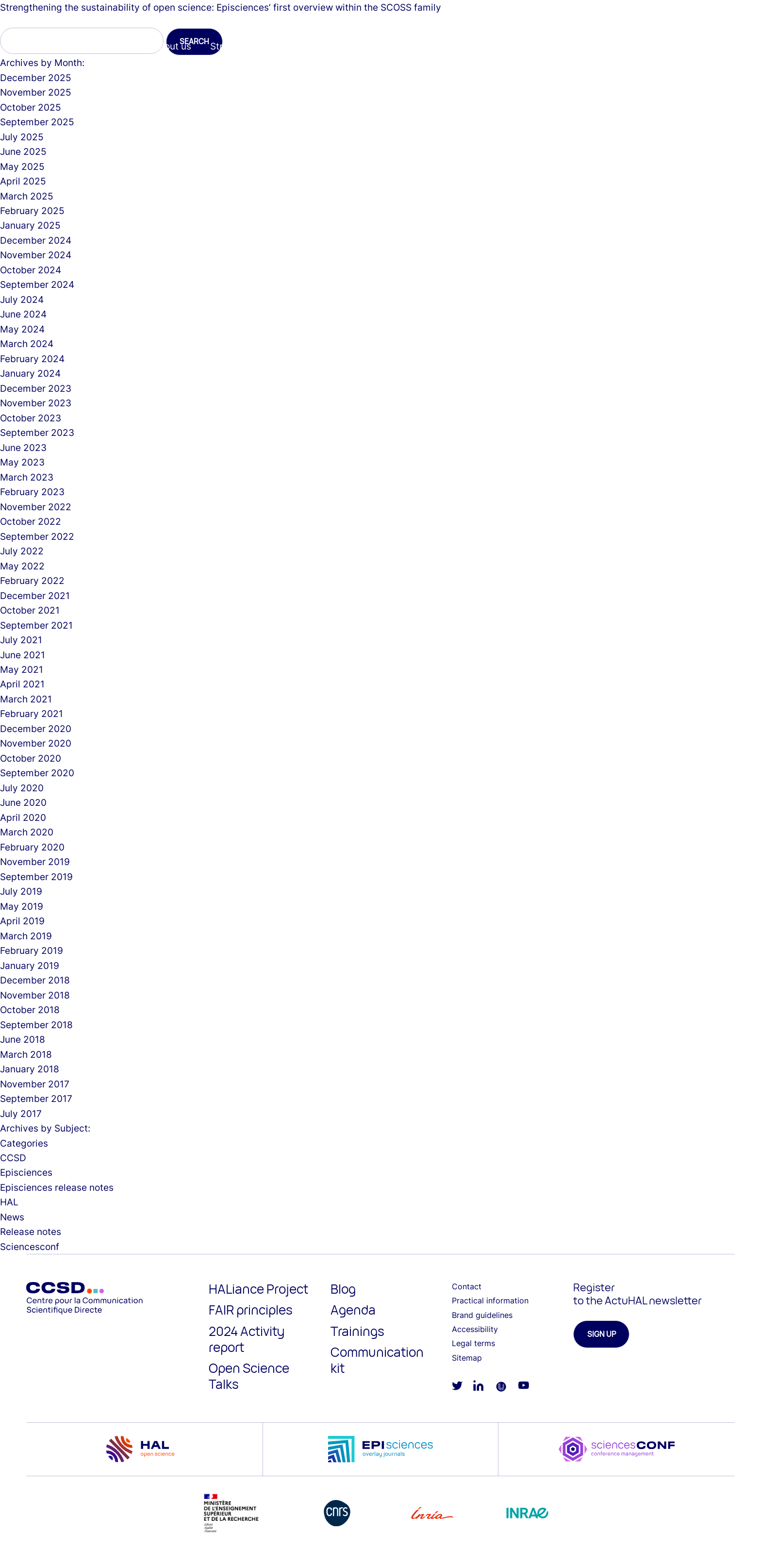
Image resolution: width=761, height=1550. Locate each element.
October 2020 (30, 758)
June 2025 (23, 151)
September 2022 (37, 536)
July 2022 (22, 551)
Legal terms (473, 1343)
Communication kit (377, 1360)
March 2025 (26, 196)
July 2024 (22, 299)
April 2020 (23, 817)
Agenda (353, 1309)
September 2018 (36, 1024)
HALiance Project (258, 1289)
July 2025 (22, 137)
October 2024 (30, 270)
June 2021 (22, 655)
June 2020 (23, 802)
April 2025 (23, 181)
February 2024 (32, 358)
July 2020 (22, 788)
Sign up (601, 1334)
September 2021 (36, 625)
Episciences (392, 46)
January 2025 (30, 225)
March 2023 (26, 477)
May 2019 (21, 906)
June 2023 (23, 447)
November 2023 (35, 403)
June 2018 (22, 1039)
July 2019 (21, 891)
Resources (538, 46)
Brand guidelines (482, 1315)
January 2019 (29, 965)
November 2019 (35, 861)
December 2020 (35, 728)
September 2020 (37, 772)
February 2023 (32, 491)
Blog (343, 1289)
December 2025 (35, 77)
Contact (466, 1286)
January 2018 (29, 1069)
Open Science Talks (249, 1376)
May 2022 (22, 566)
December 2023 (35, 388)
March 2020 (26, 832)
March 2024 (26, 343)
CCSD (13, 1157)
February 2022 (32, 580)
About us (171, 46)
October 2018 (30, 1009)
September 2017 (36, 1098)
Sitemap (467, 1358)
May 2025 (22, 166)
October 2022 (30, 521)
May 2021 (21, 669)
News (12, 1217)
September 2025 (37, 122)
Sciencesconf (466, 46)
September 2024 (37, 284)
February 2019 (31, 950)
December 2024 (35, 240)
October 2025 (30, 107)
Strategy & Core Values (260, 46)
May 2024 (22, 329)
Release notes (30, 1231)
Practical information (490, 1300)
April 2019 (22, 921)
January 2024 (30, 373)
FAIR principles (251, 1309)
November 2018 (35, 995)
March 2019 (26, 936)
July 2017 (21, 1113)
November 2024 (35, 255)
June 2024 (23, 314)
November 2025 (35, 92)
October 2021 (30, 610)
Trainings (357, 1331)
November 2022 (35, 506)
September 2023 (37, 432)
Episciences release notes (57, 1187)
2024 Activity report (246, 1339)
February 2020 (32, 847)
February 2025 (32, 210)
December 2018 (35, 980)
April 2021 (22, 684)
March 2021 (26, 699)
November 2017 (34, 1084)
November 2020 (35, 743)
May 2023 (22, 462)
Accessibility (475, 1329)
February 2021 (31, 713)
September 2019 (36, 876)
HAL (339, 46)
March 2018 (26, 1054)
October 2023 (30, 418)
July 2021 (21, 639)
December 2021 (35, 595)
